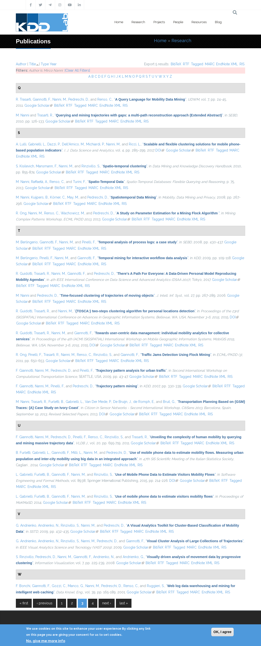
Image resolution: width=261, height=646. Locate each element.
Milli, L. (76, 453)
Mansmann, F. (46, 166)
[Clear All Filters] (77, 70)
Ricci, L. (135, 144)
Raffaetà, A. (39, 182)
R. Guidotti (24, 274)
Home (118, 22)
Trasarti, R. (45, 115)
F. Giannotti (24, 370)
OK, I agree (222, 632)
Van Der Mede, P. (98, 402)
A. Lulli (21, 144)
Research (138, 22)
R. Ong (21, 213)
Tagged (197, 64)
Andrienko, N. (48, 525)
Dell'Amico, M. (73, 144)
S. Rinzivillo (25, 557)
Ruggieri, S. (155, 586)
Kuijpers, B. (39, 197)
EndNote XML (227, 64)
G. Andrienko (26, 525)
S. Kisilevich (25, 166)
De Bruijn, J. (122, 402)
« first (24, 603)
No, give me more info (45, 641)
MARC (210, 64)
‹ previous (44, 603)
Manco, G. (76, 586)
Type (45, 64)
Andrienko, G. (133, 557)
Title (32, 64)
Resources (199, 22)
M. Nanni (22, 115)
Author (21, 64)
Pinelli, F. (88, 242)
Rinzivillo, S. (90, 166)
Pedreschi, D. (78, 99)
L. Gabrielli (24, 474)
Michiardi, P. (95, 144)
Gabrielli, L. (37, 144)
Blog (218, 22)
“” (150, 99)
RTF (186, 64)
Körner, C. (57, 197)
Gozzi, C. (59, 586)
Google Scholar (38, 105)
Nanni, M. (59, 99)
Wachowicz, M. (73, 213)
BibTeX (176, 64)
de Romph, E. (143, 402)
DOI (159, 150)
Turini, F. (79, 182)
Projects (159, 22)
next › (106, 603)
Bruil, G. (169, 402)
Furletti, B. (56, 402)
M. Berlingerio (27, 242)
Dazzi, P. (53, 144)
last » (124, 603)
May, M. (73, 197)
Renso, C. (104, 99)
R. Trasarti (23, 99)
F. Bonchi (23, 586)
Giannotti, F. (42, 99)
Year (53, 64)
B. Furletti (23, 453)
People (178, 22)
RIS (242, 64)
